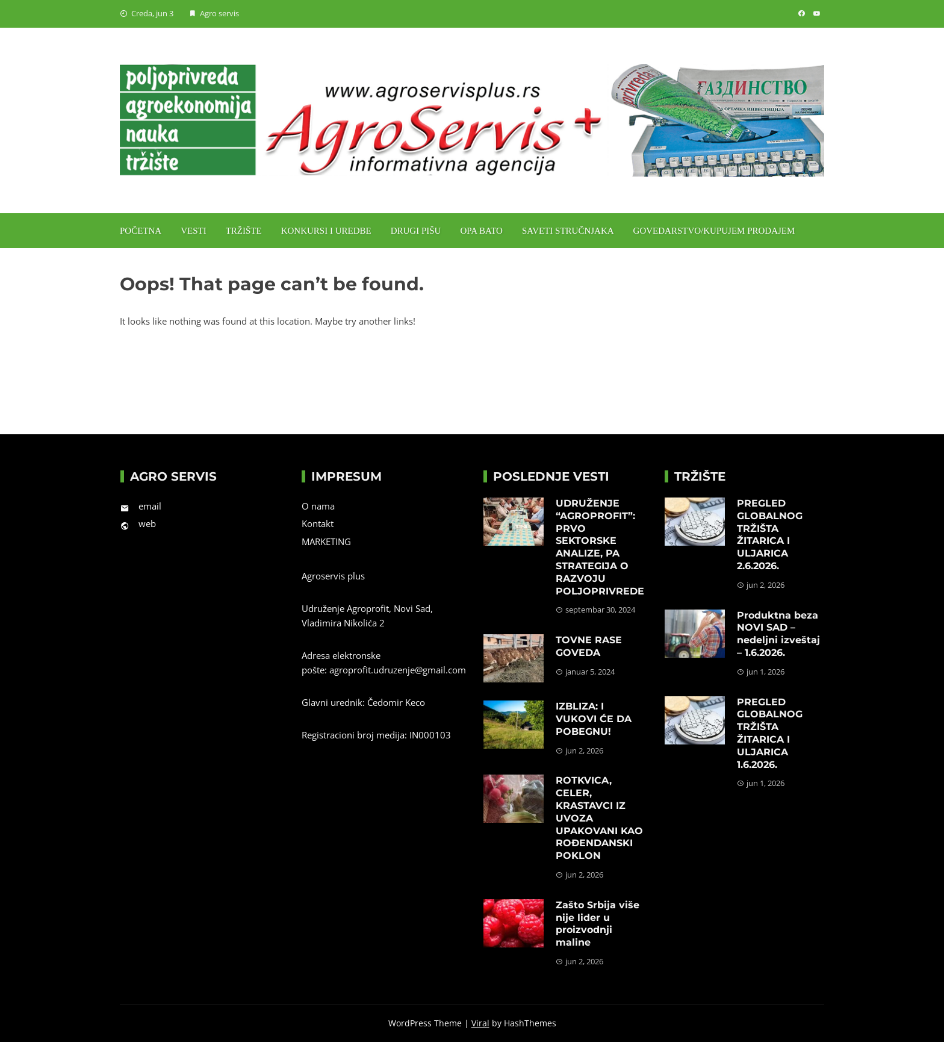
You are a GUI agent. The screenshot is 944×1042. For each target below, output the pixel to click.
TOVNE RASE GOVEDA (589, 646)
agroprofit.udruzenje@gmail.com (397, 670)
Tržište (244, 231)
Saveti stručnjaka (568, 231)
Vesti (193, 231)
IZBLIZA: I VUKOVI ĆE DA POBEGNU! (594, 718)
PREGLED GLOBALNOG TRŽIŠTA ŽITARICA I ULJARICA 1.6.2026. (770, 733)
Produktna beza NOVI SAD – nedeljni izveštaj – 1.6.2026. (778, 634)
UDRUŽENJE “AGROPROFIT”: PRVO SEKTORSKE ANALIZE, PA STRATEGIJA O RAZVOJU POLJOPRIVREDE (600, 547)
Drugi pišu (416, 231)
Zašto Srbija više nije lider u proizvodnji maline (597, 923)
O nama (318, 506)
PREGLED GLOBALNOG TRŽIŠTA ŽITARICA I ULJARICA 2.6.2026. (770, 535)
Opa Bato (481, 231)
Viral (480, 1023)
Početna (140, 231)
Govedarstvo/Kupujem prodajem (714, 231)
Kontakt (318, 523)
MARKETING (326, 541)
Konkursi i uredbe (326, 231)
